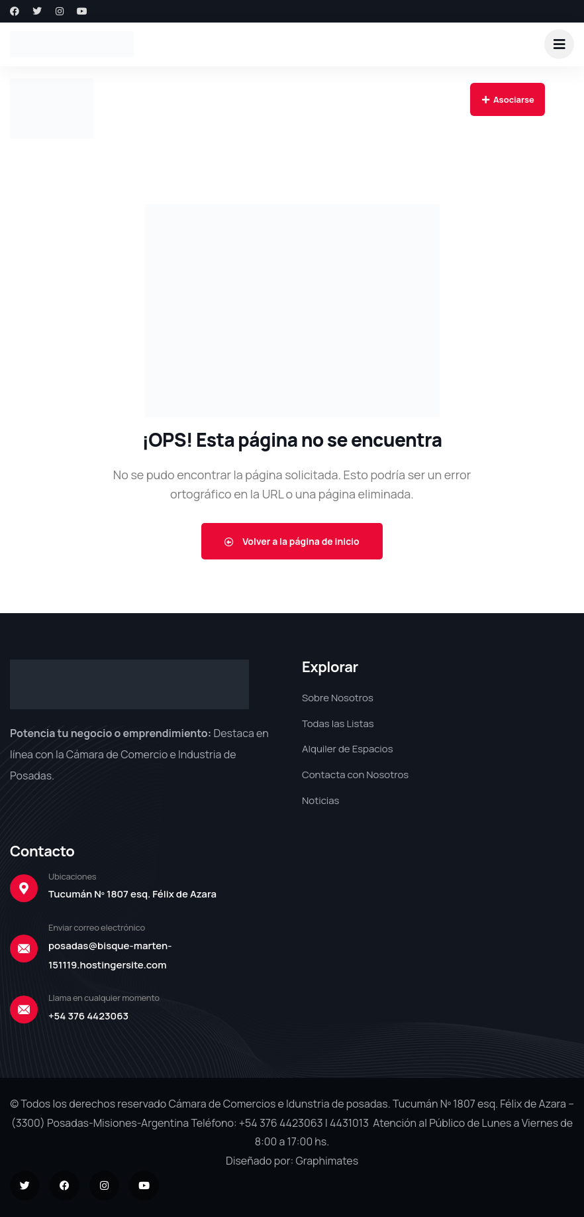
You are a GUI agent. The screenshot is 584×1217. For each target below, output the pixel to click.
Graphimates (326, 1160)
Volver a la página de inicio (291, 541)
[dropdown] (559, 44)
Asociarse (507, 99)
